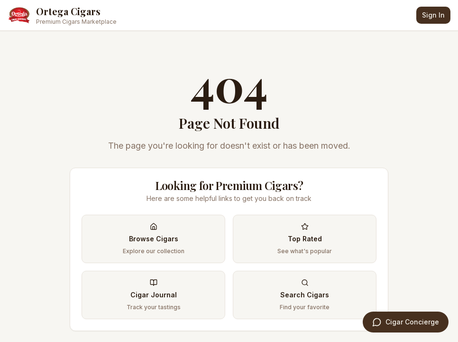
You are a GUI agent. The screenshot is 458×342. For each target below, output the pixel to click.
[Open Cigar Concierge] (406, 322)
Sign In (433, 15)
